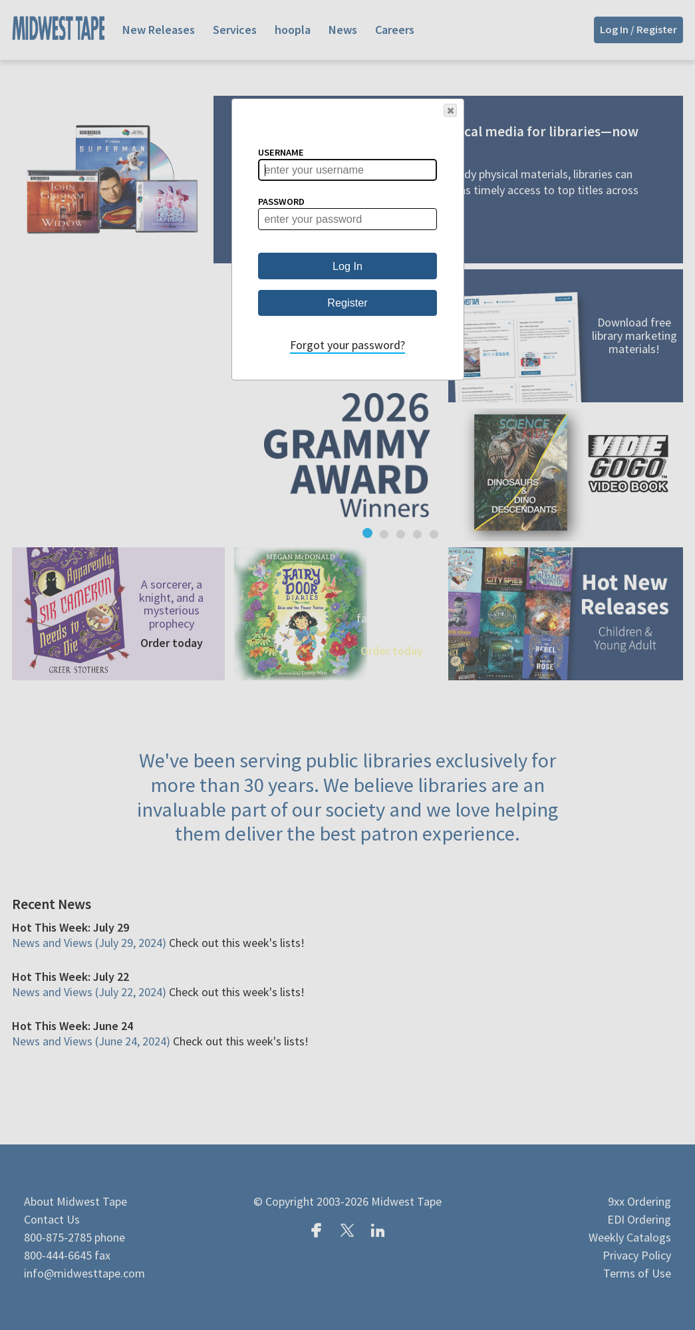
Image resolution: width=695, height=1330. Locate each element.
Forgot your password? (347, 344)
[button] (450, 110)
